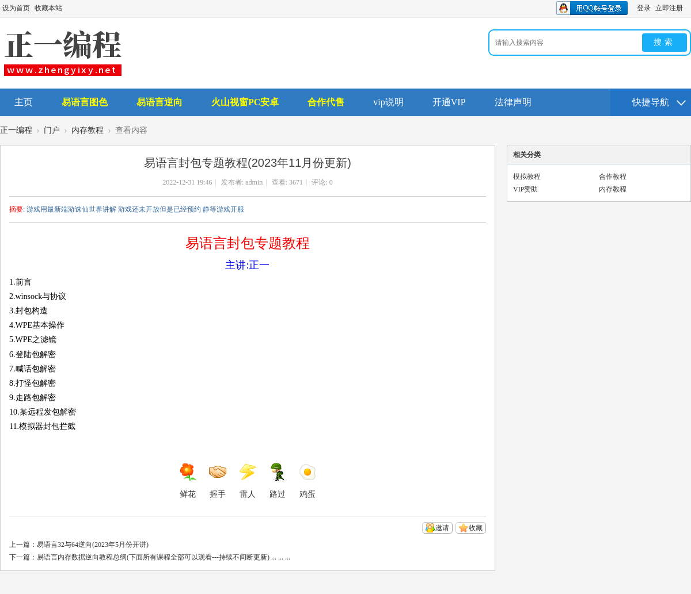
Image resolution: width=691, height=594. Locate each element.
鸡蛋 (307, 481)
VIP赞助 (525, 189)
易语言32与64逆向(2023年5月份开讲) (93, 545)
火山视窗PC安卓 (245, 102)
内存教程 (87, 130)
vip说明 (388, 102)
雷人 (247, 481)
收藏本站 (48, 8)
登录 (644, 8)
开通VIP (449, 102)
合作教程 (613, 177)
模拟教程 (527, 177)
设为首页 (16, 8)
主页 (23, 102)
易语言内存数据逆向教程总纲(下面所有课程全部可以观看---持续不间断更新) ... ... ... (163, 557)
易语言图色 (85, 102)
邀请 (442, 528)
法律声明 (513, 102)
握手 (217, 481)
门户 (52, 130)
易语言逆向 (159, 102)
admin (254, 182)
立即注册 (669, 8)
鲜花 (188, 481)
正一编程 (16, 130)
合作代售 (325, 102)
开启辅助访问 (688, 8)
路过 (277, 481)
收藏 (476, 528)
